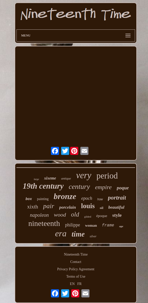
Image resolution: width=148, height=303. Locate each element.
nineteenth (44, 223)
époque (101, 216)
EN (72, 284)
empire (103, 187)
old (75, 214)
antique (66, 178)
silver (93, 236)
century (79, 186)
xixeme (50, 178)
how (100, 199)
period (107, 175)
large (36, 179)
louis (88, 206)
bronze (65, 196)
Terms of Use (75, 276)
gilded (87, 216)
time (78, 234)
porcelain (67, 207)
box (29, 199)
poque (123, 187)
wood (60, 214)
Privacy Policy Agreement (76, 269)
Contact (75, 262)
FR (79, 284)
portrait (117, 197)
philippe (72, 224)
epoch (86, 198)
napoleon (39, 215)
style (117, 215)
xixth (32, 207)
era (60, 233)
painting (43, 199)
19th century (43, 186)
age (121, 226)
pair (48, 206)
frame (108, 225)
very (83, 175)
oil (101, 208)
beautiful (116, 207)
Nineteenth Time (76, 254)
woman (91, 225)
